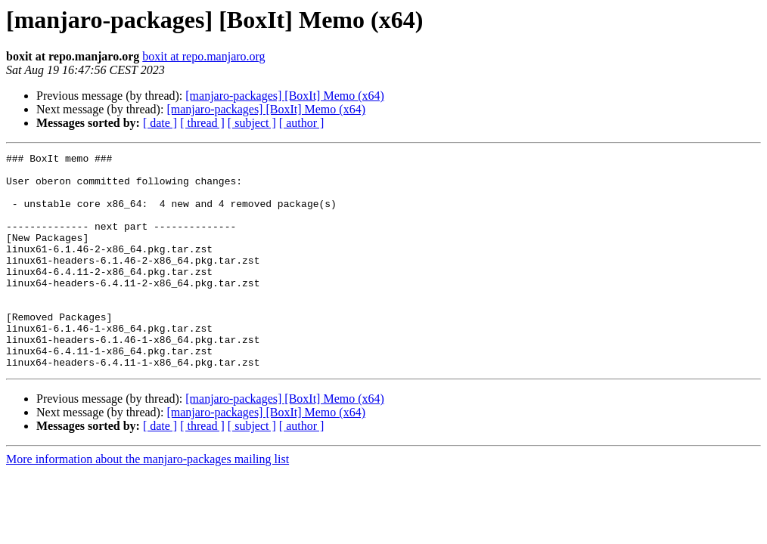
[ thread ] (202, 122)
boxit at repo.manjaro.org (203, 56)
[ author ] (301, 122)
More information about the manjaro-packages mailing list (147, 502)
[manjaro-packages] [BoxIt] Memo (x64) (284, 95)
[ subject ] (252, 122)
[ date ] (160, 122)
